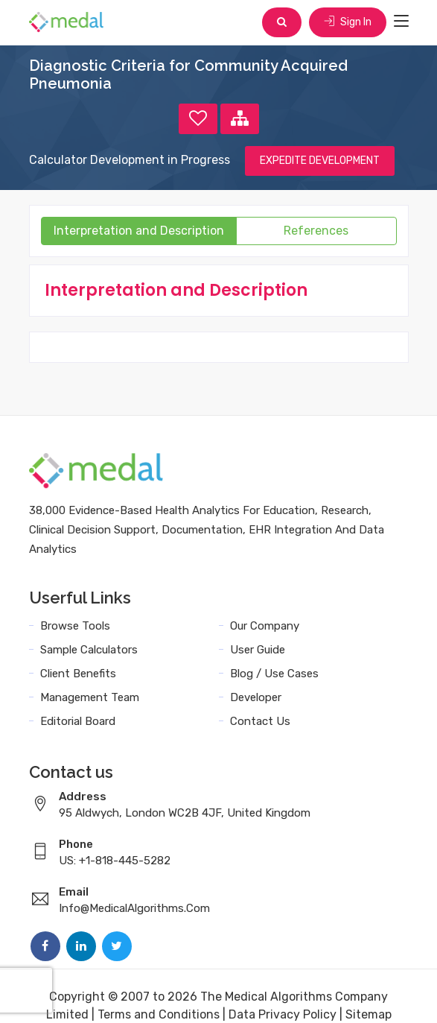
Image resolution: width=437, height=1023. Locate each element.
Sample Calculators (89, 649)
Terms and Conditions (159, 1014)
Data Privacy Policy (282, 1014)
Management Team (89, 697)
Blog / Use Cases (274, 673)
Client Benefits (78, 673)
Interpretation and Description (139, 231)
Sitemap (368, 1014)
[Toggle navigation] (401, 21)
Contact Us (260, 721)
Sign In (347, 22)
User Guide (257, 649)
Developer (255, 697)
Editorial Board (77, 721)
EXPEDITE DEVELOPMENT (320, 160)
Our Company (264, 626)
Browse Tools (75, 626)
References (316, 231)
